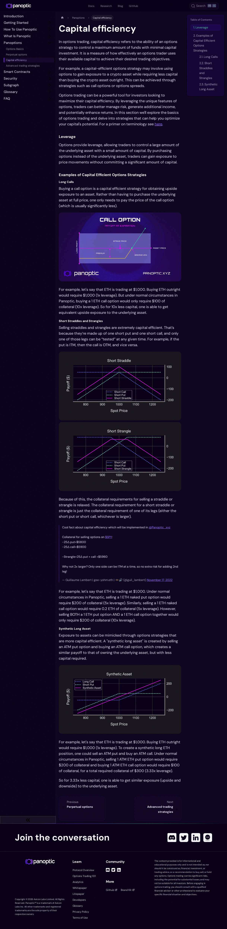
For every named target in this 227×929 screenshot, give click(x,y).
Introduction (14, 16)
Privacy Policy (81, 911)
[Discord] (171, 837)
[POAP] (207, 837)
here (158, 124)
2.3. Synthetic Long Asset (208, 86)
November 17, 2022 (159, 580)
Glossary (10, 92)
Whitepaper (80, 888)
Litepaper (78, 894)
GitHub (133, 6)
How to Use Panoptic (20, 29)
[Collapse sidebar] (28, 820)
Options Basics (15, 49)
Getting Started (16, 22)
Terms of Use (80, 917)
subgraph (11, 85)
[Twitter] (183, 837)
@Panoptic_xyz (159, 527)
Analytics (78, 882)
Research (106, 6)
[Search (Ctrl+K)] (204, 6)
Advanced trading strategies (23, 65)
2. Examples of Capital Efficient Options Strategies (204, 43)
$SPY (108, 537)
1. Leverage (200, 27)
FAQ (7, 98)
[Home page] (62, 18)
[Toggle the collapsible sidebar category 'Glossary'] (50, 92)
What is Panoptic (17, 36)
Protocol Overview (83, 870)
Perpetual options (16, 54)
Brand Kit (127, 890)
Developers (79, 899)
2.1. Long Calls (208, 57)
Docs (91, 6)
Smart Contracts (17, 72)
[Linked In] (195, 837)
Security (10, 78)
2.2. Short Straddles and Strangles (205, 70)
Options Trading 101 (84, 876)
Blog (120, 6)
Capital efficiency (16, 60)
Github (111, 890)
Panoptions (13, 43)
